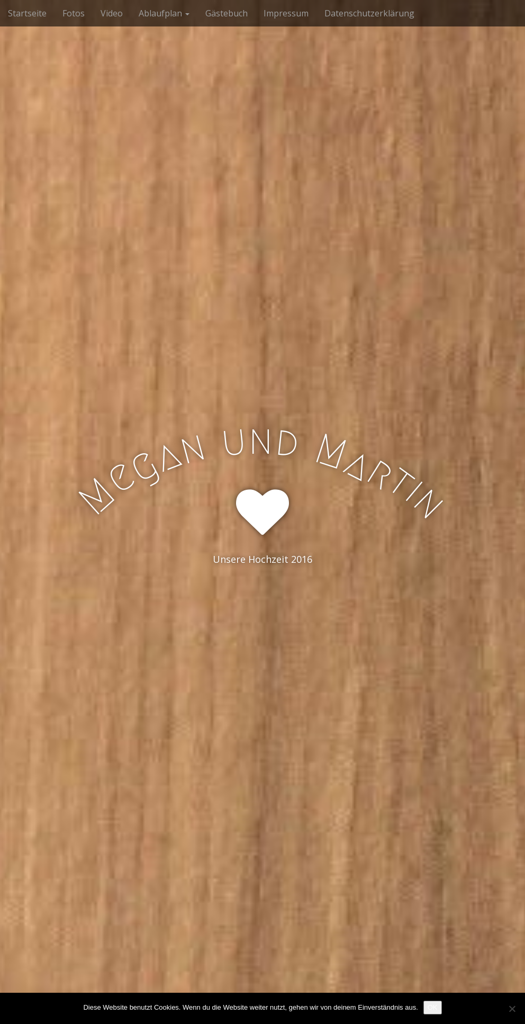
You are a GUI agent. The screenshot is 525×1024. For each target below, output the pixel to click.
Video (112, 13)
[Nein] (511, 1008)
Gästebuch (226, 13)
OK (433, 1007)
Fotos (73, 13)
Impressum (286, 13)
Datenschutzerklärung (369, 13)
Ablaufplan (164, 13)
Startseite (27, 13)
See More (262, 602)
